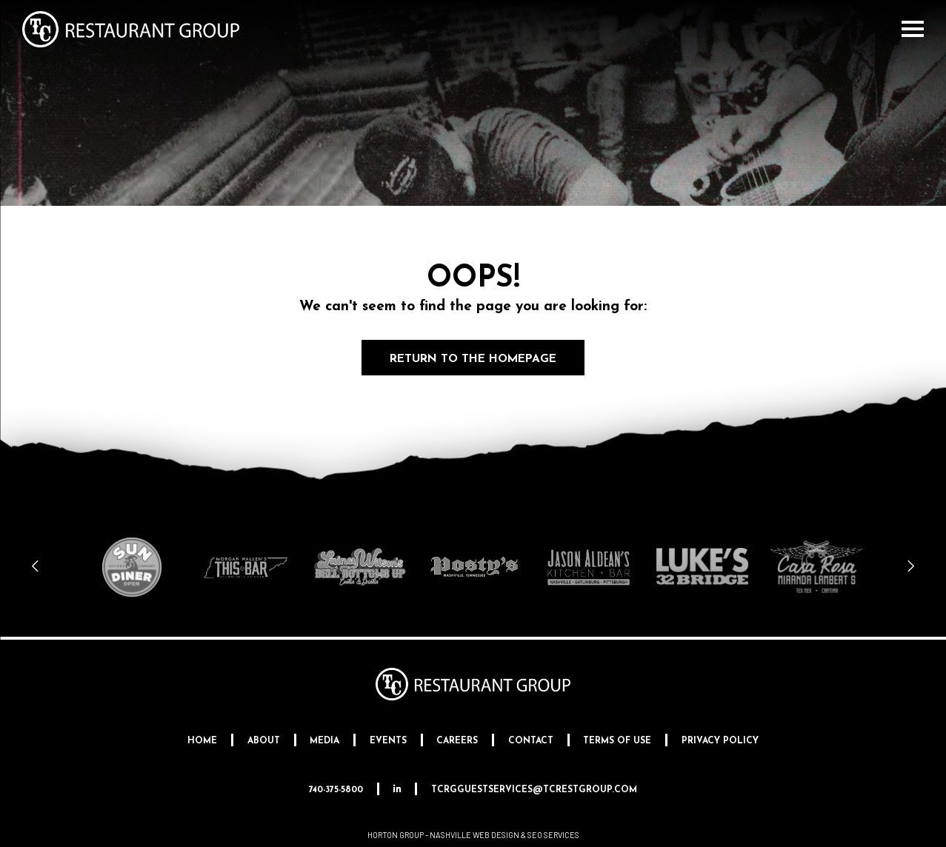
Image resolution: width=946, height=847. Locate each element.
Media (324, 741)
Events (388, 741)
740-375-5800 (336, 790)
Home (202, 741)
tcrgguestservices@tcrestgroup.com (534, 790)
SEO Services (553, 835)
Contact (530, 741)
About (263, 741)
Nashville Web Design (474, 835)
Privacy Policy (720, 741)
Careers (457, 741)
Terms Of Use (617, 741)
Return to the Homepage (473, 359)
